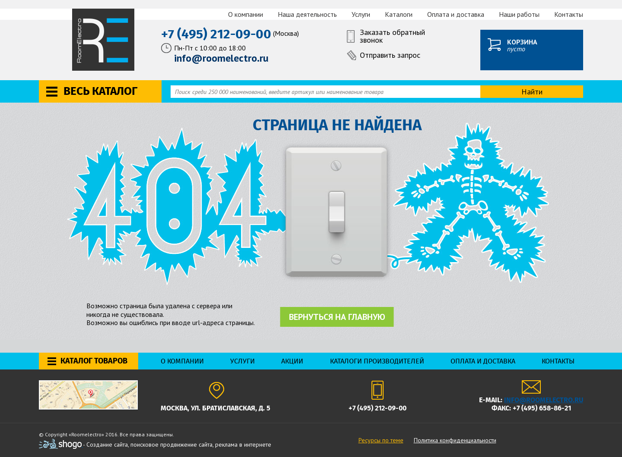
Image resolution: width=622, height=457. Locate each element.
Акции (292, 361)
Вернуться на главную (337, 316)
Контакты (568, 14)
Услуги (361, 14)
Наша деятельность (307, 14)
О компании (245, 14)
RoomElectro (104, 40)
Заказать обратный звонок (392, 36)
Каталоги (399, 14)
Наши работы (519, 14)
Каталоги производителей (377, 361)
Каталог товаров (93, 360)
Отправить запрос (390, 55)
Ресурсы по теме (381, 440)
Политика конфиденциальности (455, 440)
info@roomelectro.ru (543, 400)
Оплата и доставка (455, 14)
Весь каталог (100, 91)
